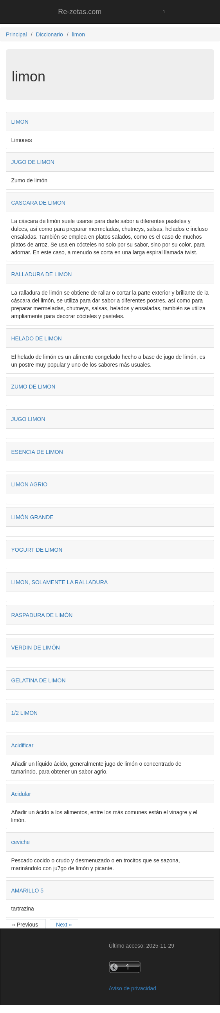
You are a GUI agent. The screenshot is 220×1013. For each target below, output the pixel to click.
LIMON (20, 122)
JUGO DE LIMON (32, 162)
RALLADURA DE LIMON (41, 274)
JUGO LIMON (28, 419)
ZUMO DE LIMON (33, 386)
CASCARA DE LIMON (38, 203)
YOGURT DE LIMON (37, 550)
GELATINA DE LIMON (38, 680)
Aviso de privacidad (132, 988)
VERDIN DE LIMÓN (35, 647)
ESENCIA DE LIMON (37, 452)
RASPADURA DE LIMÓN (42, 615)
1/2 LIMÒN (24, 713)
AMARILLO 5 (27, 890)
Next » (64, 924)
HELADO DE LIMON (36, 338)
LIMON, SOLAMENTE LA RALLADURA (59, 582)
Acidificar (22, 745)
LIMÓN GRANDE (32, 517)
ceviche (20, 842)
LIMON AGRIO (29, 484)
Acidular (21, 794)
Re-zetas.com (79, 12)
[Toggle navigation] (164, 11)
